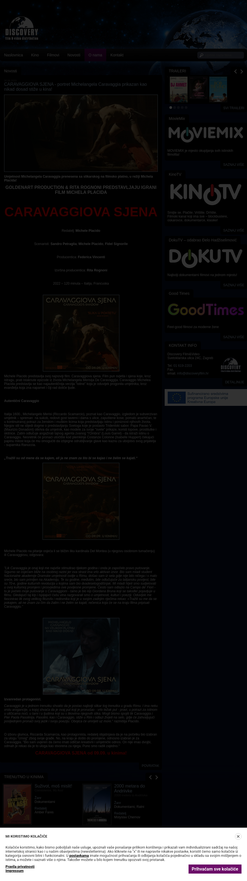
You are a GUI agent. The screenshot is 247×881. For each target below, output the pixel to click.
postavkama (79, 856)
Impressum (14, 871)
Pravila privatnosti (20, 867)
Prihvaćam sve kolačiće (215, 869)
